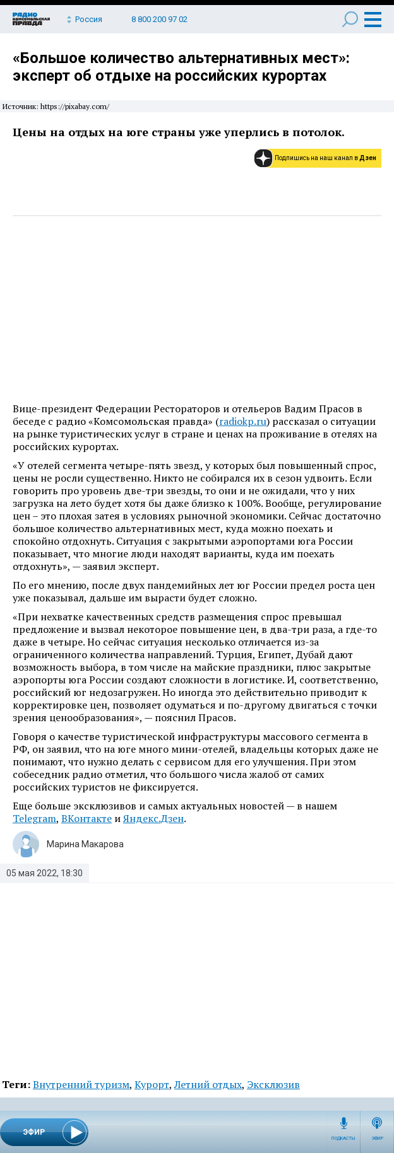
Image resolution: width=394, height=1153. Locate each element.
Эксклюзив (273, 1084)
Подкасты (343, 1138)
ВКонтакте (86, 818)
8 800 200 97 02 (159, 19)
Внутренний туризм (81, 1084)
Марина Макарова (85, 844)
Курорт (151, 1084)
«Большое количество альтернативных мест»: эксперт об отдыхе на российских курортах (181, 66)
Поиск (350, 19)
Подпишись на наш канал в (325, 157)
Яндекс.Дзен (153, 818)
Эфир (377, 1138)
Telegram (34, 818)
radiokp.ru (242, 421)
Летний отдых (208, 1084)
